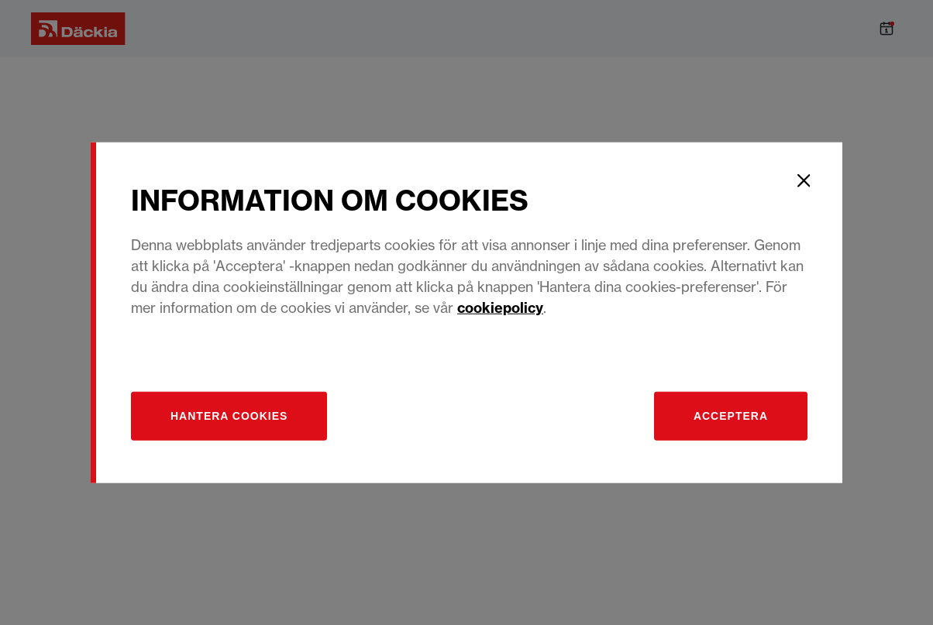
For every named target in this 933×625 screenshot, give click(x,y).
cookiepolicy (500, 308)
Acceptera (731, 416)
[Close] (803, 180)
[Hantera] (229, 416)
